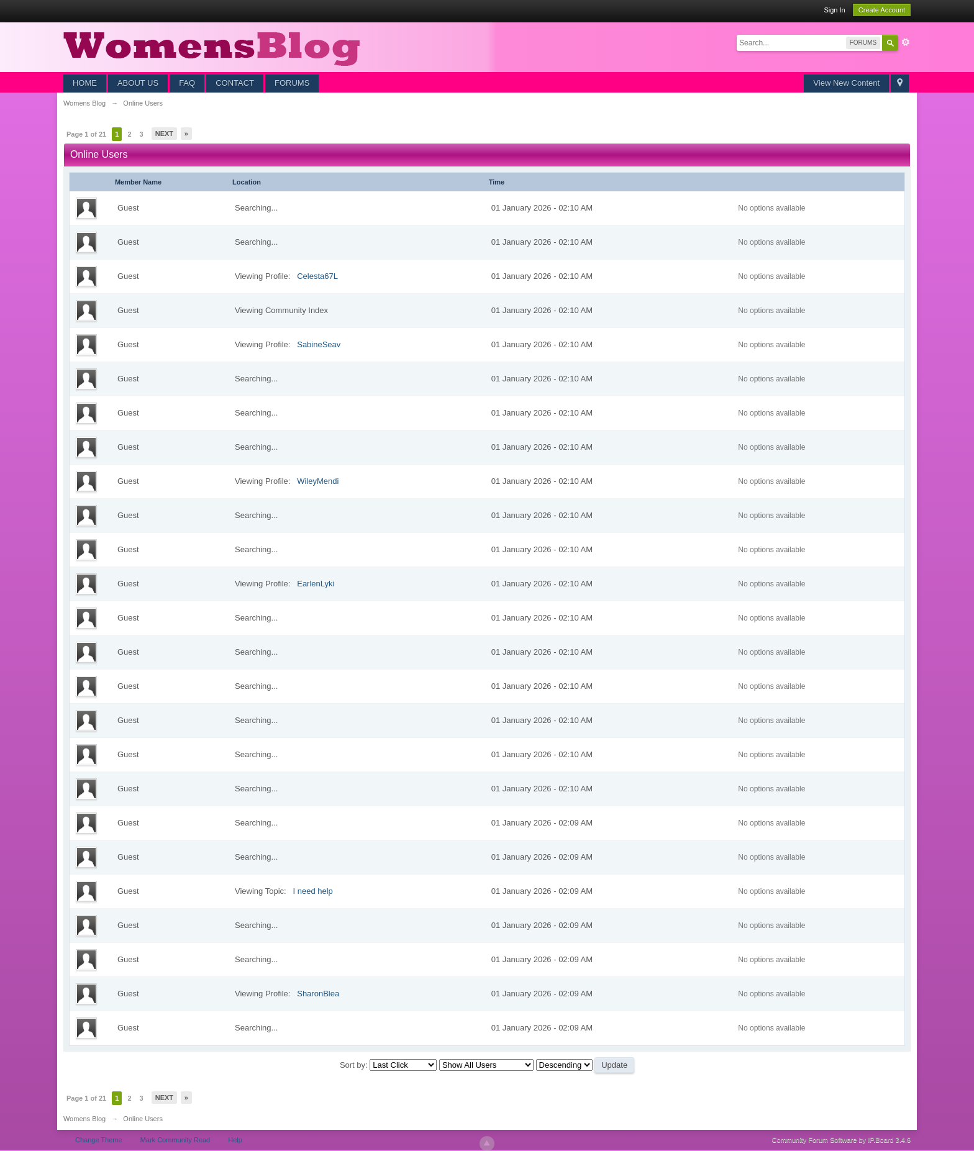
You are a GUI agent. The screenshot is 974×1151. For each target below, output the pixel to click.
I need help (312, 891)
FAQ (187, 83)
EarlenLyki (315, 583)
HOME (85, 83)
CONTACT (235, 83)
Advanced (906, 42)
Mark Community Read (175, 1140)
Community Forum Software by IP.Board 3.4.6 (841, 1140)
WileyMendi (318, 481)
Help (235, 1140)
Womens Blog (84, 1118)
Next (164, 133)
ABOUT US (137, 83)
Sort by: (355, 1065)
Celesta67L (317, 276)
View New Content (846, 83)
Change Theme (98, 1140)
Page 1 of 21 (86, 134)
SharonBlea (318, 993)
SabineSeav (318, 344)
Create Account (881, 10)
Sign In (834, 10)
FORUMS (292, 83)
